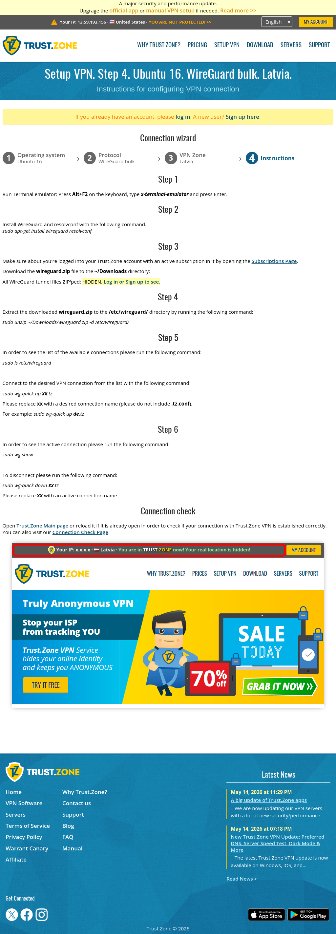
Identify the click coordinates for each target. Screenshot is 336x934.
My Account (316, 22)
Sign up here (242, 116)
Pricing (197, 45)
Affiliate (16, 859)
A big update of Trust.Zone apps (269, 800)
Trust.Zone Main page (42, 525)
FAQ (68, 837)
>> (180, 22)
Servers (291, 45)
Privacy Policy (24, 837)
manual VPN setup (170, 10)
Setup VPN (227, 45)
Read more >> (238, 10)
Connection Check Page (80, 532)
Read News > (241, 878)
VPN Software (24, 803)
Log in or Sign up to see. (132, 281)
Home (14, 792)
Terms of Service (28, 825)
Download (260, 45)
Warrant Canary (27, 848)
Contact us (76, 803)
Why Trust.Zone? (158, 45)
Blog (68, 825)
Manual (72, 848)
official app (123, 10)
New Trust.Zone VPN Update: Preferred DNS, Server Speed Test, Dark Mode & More (278, 843)
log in (183, 116)
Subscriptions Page (274, 261)
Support (319, 45)
